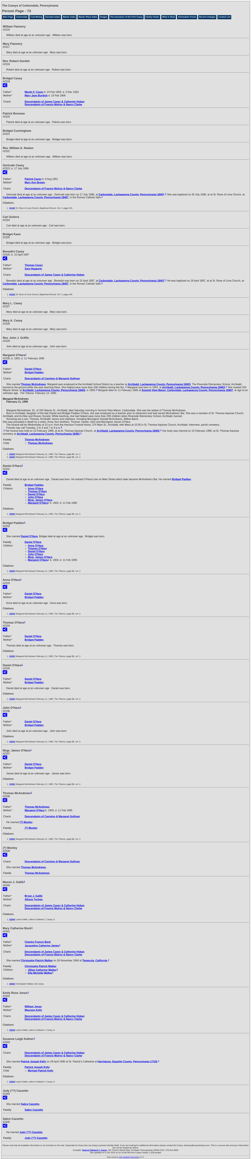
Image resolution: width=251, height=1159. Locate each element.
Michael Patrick (40, 1070)
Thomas (34, 265)
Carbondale (22, 17)
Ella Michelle (40, 972)
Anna (35, 488)
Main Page (8, 17)
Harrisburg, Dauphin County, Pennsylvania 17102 (127, 1061)
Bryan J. (33, 896)
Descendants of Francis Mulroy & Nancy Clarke (53, 104)
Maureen (33, 1010)
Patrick (33, 179)
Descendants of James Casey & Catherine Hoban (54, 101)
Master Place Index (87, 17)
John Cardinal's (124, 1157)
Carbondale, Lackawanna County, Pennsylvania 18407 (131, 194)
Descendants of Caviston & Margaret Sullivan (52, 378)
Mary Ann (35, 182)
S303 (12, 454)
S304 (12, 919)
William (33, 1006)
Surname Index (52, 17)
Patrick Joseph (33, 1061)
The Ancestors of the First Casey (126, 17)
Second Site (134, 1157)
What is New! (168, 17)
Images (103, 17)
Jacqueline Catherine (42, 945)
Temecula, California (94, 960)
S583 (12, 984)
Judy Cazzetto (31, 1132)
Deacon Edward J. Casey (94, 1150)
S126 (12, 208)
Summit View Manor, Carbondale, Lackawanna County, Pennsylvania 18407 (187, 390)
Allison (34, 899)
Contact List (224, 17)
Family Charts (152, 17)
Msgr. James (40, 500)
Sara (33, 268)
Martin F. (34, 92)
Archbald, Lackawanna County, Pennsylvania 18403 (159, 384)
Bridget (34, 372)
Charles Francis (38, 942)
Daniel (33, 369)
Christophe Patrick (37, 960)
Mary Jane (36, 95)
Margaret (38, 503)
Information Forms (187, 17)
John (35, 497)
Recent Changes (207, 17)
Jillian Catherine (42, 970)
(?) (26, 822)
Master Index (69, 17)
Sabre (30, 1104)
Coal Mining (36, 17)
